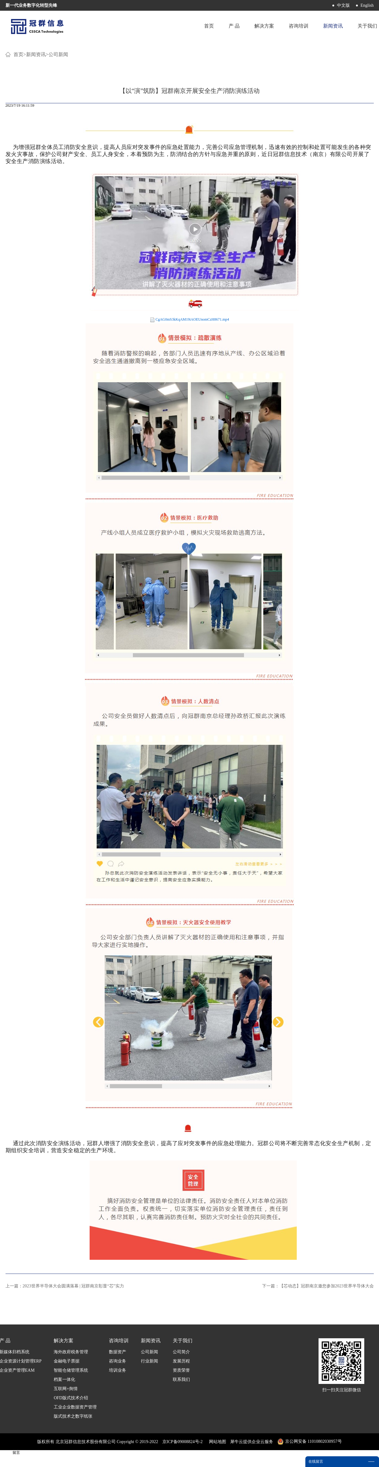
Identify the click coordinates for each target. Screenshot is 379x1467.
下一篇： (318, 1286)
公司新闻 (58, 54)
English (367, 5)
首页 (209, 26)
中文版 (343, 5)
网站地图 (216, 1441)
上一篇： (65, 1286)
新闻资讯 (36, 54)
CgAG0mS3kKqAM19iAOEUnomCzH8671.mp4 (192, 319)
